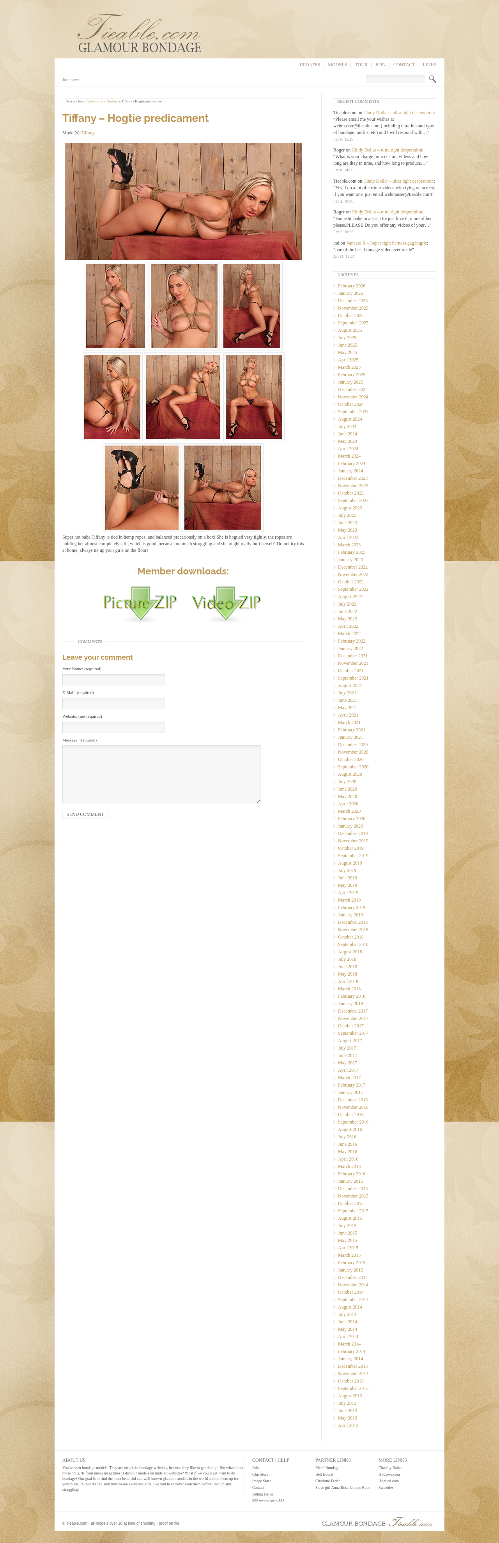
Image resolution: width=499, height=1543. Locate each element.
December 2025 (353, 300)
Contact (404, 64)
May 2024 (347, 441)
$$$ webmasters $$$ (268, 1501)
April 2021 (348, 715)
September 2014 (353, 1299)
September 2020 (353, 767)
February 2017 (351, 1085)
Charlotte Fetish (327, 1481)
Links (430, 64)
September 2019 (353, 855)
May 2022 (347, 619)
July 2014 (347, 1314)
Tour (361, 64)
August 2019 (350, 863)
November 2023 (353, 485)
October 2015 (351, 1203)
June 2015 (347, 1233)
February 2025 (351, 374)
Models (337, 64)
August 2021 (350, 685)
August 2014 (350, 1307)
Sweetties (386, 1487)
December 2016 (353, 1100)
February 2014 (351, 1351)
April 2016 (348, 1159)
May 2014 (347, 1329)
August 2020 (350, 774)
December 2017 (353, 1011)
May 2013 (347, 1418)
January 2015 (350, 1270)
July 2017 (347, 1048)
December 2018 (353, 922)
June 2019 (347, 878)
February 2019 (351, 907)
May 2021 (347, 707)
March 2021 (349, 722)
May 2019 (347, 885)
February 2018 (351, 996)
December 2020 (353, 744)
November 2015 (353, 1196)
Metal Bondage (327, 1467)
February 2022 (351, 641)
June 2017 (347, 1055)
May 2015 (347, 1240)
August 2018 (350, 952)
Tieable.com (94, 101)
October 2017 (351, 1026)
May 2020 (347, 796)
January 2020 (350, 826)
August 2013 (350, 1396)
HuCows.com (389, 1474)
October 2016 (351, 1114)
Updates (309, 64)
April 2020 (348, 804)
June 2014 (347, 1322)
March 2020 (349, 811)
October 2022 (351, 582)
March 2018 (349, 989)
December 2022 (353, 567)
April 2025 (348, 360)
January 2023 (350, 559)
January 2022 (350, 648)
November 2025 (353, 308)
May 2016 (347, 1151)
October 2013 (351, 1381)
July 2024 (347, 426)
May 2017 (347, 1063)
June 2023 (347, 522)
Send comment (85, 814)
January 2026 (350, 293)
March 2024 (349, 456)
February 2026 (351, 286)
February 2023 (351, 552)
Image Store (261, 1481)
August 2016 (350, 1129)
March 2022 (349, 633)
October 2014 (351, 1292)
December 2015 (353, 1188)
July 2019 (347, 870)
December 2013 (353, 1366)
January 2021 (350, 737)
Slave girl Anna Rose (332, 1487)
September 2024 (353, 411)
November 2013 (353, 1373)
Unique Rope (360, 1487)
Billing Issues (263, 1494)
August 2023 (350, 508)
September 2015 (353, 1211)
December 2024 (353, 389)
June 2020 (347, 789)
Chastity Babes (390, 1467)
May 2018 (347, 974)
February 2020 (351, 818)
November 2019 (353, 841)
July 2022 (347, 604)
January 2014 (350, 1359)
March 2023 (349, 545)
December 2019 (353, 833)
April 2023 (348, 537)
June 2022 (347, 611)
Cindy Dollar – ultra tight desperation (398, 112)
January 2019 (350, 915)
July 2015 (347, 1225)
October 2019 (351, 848)
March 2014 (349, 1344)
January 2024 (350, 471)
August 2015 (350, 1218)
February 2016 (351, 1174)
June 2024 (347, 434)
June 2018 (347, 966)
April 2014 (348, 1336)
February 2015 (351, 1262)
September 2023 (353, 500)
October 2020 (351, 759)
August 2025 (350, 330)
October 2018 (351, 937)
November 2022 (353, 574)
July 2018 (347, 959)
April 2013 (348, 1425)
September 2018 (353, 944)
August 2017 (350, 1040)
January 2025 (350, 382)
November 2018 (353, 929)
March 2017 (349, 1077)
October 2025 (351, 315)
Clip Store (260, 1474)
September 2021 (353, 678)
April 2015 (348, 1248)
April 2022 (348, 626)
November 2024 (353, 397)
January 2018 (350, 1003)
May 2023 (347, 530)
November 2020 (353, 752)
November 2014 (353, 1285)
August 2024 (350, 419)
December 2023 (353, 478)
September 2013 (353, 1388)
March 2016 (349, 1166)
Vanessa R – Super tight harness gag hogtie (386, 243)
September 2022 (353, 589)
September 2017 (353, 1033)
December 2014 (353, 1277)
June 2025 (347, 345)
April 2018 (348, 981)
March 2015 (349, 1255)
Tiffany (87, 133)
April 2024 (348, 448)
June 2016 (347, 1144)
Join (380, 64)
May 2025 (347, 352)
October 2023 (351, 493)
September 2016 (353, 1122)
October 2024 (351, 404)
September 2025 (353, 323)
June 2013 (347, 1410)
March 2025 (349, 367)
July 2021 (347, 693)
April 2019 (348, 892)
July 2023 (347, 515)
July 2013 (347, 1403)
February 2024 (351, 463)
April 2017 (348, 1070)
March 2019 (349, 900)
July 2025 (347, 337)
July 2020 (347, 781)
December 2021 (353, 656)
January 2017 (350, 1092)
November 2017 (353, 1018)
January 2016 (350, 1181)
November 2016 (353, 1107)
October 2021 (351, 670)
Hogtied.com (389, 1481)
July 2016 (347, 1137)
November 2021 (353, 663)
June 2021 (347, 700)
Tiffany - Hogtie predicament (142, 101)
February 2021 (351, 730)
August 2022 (350, 596)
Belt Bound (324, 1474)
